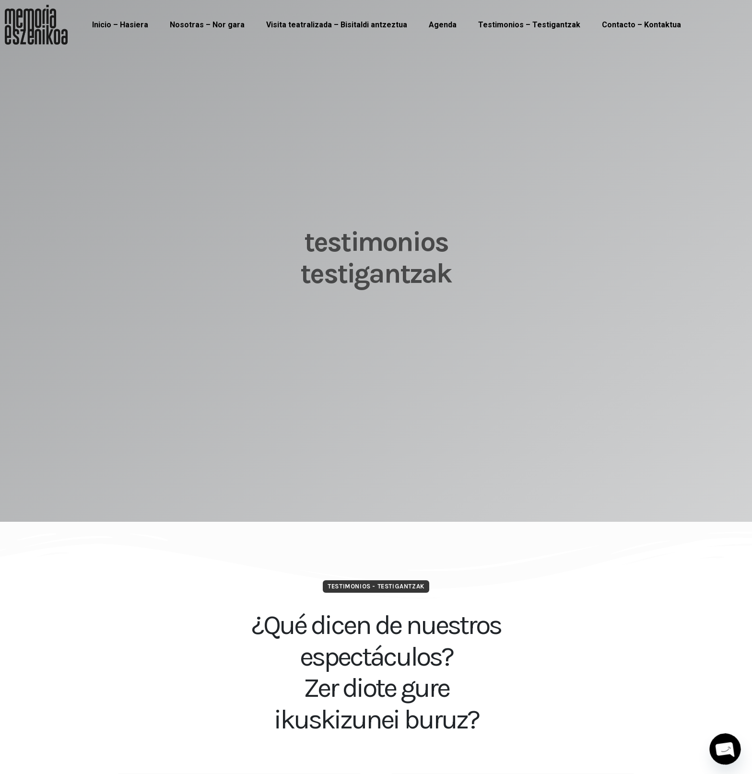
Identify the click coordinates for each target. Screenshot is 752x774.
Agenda (443, 24)
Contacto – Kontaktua (641, 24)
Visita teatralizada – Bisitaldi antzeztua (336, 24)
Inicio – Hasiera (120, 24)
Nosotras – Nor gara (207, 24)
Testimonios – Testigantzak (529, 24)
